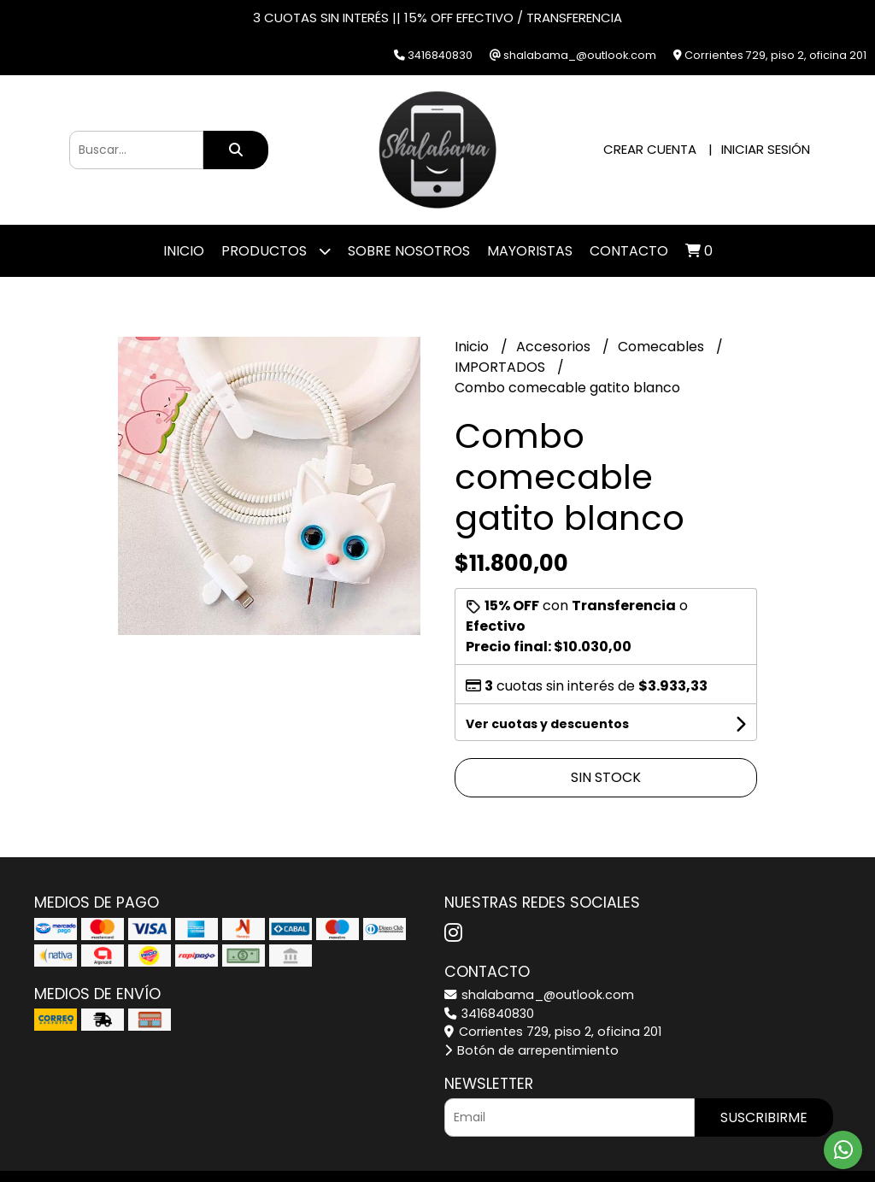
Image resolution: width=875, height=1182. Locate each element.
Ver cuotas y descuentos (547, 723)
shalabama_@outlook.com (539, 994)
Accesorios (555, 346)
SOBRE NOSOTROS (409, 251)
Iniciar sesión (765, 149)
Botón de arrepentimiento (531, 1050)
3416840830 (489, 1013)
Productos (276, 251)
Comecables (663, 346)
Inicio (183, 251)
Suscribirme (763, 1117)
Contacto (629, 251)
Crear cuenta (649, 149)
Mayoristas (530, 251)
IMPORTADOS (502, 367)
